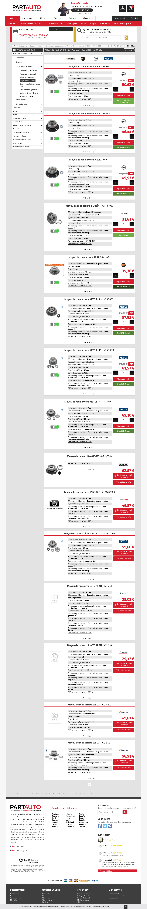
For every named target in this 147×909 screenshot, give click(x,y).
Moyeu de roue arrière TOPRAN (84, 586)
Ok (126, 907)
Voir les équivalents (123, 482)
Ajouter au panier (123, 95)
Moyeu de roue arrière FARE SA (85, 257)
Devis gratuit (119, 18)
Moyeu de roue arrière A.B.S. (85, 66)
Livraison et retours (84, 894)
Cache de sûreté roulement (29, 93)
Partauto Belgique (18, 850)
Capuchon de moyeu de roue (29, 90)
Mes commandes (114, 894)
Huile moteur (105, 23)
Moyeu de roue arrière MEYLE (80, 299)
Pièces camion (46, 896)
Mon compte (115, 889)
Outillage (72, 18)
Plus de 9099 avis (106, 871)
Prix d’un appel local (85, 13)
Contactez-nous (15, 898)
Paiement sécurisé (83, 898)
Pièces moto (46, 898)
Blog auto (13, 900)
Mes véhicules (114, 898)
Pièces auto (46, 894)
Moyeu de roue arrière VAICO (84, 704)
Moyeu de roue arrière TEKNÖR (83, 206)
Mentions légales (83, 900)
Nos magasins (15, 896)
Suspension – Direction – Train (30, 46)
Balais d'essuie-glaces (122, 23)
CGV (78, 902)
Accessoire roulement (27, 96)
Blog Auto (135, 18)
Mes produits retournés (117, 896)
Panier (131, 8)
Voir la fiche (89, 106)
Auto (12, 18)
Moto (42, 18)
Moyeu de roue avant (27, 77)
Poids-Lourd (27, 18)
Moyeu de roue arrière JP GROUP (82, 492)
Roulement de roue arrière (28, 74)
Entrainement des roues (55, 46)
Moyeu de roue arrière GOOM (83, 456)
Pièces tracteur (47, 900)
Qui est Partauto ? (16, 894)
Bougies (93, 23)
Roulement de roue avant (28, 71)
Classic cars (88, 18)
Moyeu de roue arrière (75, 46)
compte (122, 10)
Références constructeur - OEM (80, 99)
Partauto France (17, 846)
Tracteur (57, 18)
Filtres (83, 23)
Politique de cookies (84, 896)
